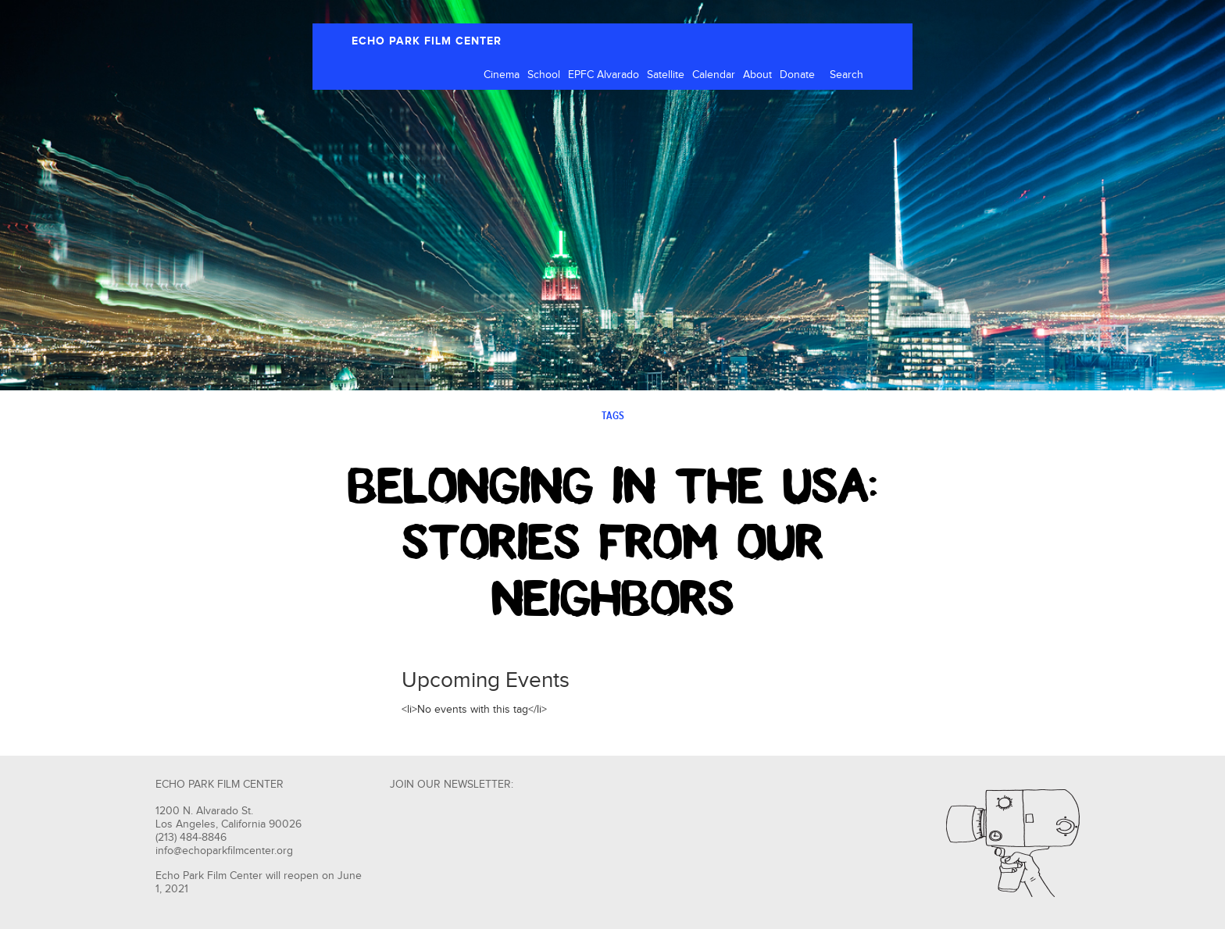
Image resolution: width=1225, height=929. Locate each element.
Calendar (713, 75)
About (757, 75)
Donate (797, 75)
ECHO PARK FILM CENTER (427, 41)
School (543, 75)
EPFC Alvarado (603, 75)
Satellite (665, 75)
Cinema (502, 75)
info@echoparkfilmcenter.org (224, 851)
